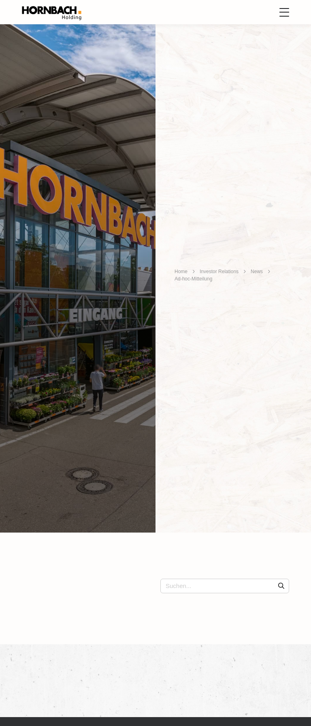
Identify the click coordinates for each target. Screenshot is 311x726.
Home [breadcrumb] (181, 271)
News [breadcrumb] (257, 271)
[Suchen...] (224, 586)
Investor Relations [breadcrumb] (219, 271)
